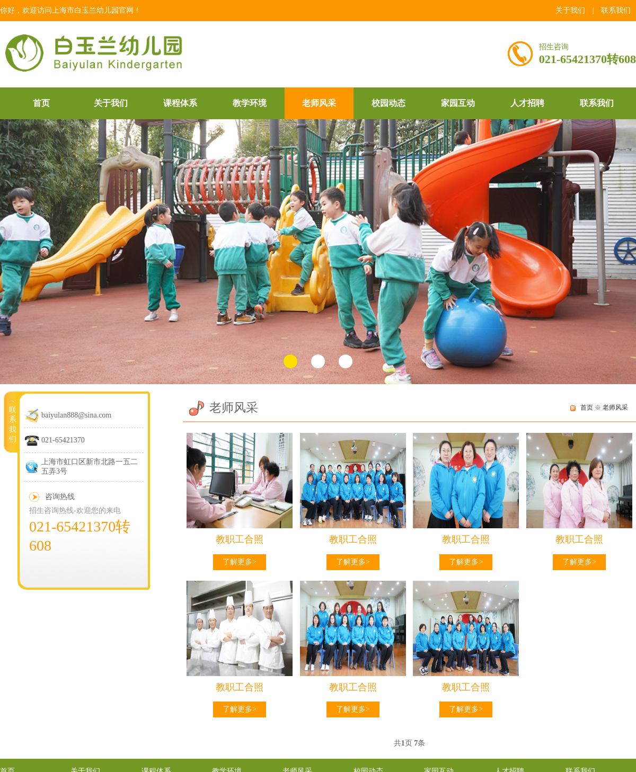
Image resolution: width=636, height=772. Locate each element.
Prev (13, 252)
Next (623, 252)
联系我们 (616, 10)
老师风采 (319, 103)
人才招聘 (527, 103)
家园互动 (458, 103)
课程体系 (180, 103)
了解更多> (240, 562)
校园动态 (388, 103)
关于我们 (570, 10)
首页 (41, 103)
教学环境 (250, 103)
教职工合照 (239, 539)
